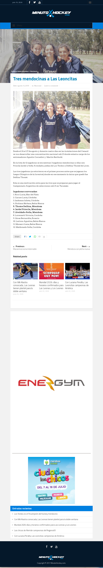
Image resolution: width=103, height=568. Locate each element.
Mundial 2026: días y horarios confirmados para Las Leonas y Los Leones (51, 285)
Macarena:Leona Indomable (32, 248)
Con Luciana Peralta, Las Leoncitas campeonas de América (77, 285)
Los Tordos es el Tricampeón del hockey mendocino (36, 513)
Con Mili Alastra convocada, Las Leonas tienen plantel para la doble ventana (24, 287)
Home (13, 71)
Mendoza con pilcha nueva (71, 248)
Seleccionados (23, 71)
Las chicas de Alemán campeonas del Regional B (35, 530)
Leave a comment (51, 86)
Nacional (33, 71)
